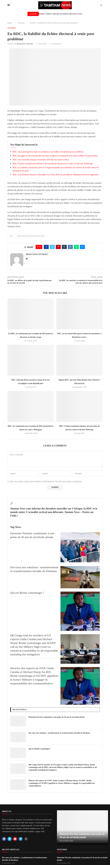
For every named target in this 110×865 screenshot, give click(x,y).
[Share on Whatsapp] (76, 247)
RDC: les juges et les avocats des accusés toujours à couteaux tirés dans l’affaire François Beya (55, 155)
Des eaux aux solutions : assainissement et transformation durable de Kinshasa (59, 733)
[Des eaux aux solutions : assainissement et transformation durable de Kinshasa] (80, 577)
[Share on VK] (70, 247)
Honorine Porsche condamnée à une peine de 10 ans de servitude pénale (56, 717)
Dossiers (21, 23)
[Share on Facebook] (46, 247)
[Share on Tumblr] (64, 247)
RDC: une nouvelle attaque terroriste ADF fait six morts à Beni (41, 159)
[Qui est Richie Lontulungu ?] (80, 611)
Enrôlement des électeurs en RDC (31, 236)
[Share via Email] (82, 247)
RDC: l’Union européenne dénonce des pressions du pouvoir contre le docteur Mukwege (53, 163)
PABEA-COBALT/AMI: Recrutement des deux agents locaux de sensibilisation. (74, 14)
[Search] (101, 5)
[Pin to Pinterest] (58, 247)
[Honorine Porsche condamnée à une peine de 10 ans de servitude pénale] (80, 547)
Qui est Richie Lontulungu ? (27, 592)
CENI (11, 236)
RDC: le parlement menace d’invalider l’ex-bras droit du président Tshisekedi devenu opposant (55, 174)
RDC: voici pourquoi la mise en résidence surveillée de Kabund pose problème (48, 151)
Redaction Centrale (25, 44)
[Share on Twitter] (52, 247)
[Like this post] (40, 247)
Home (9, 23)
